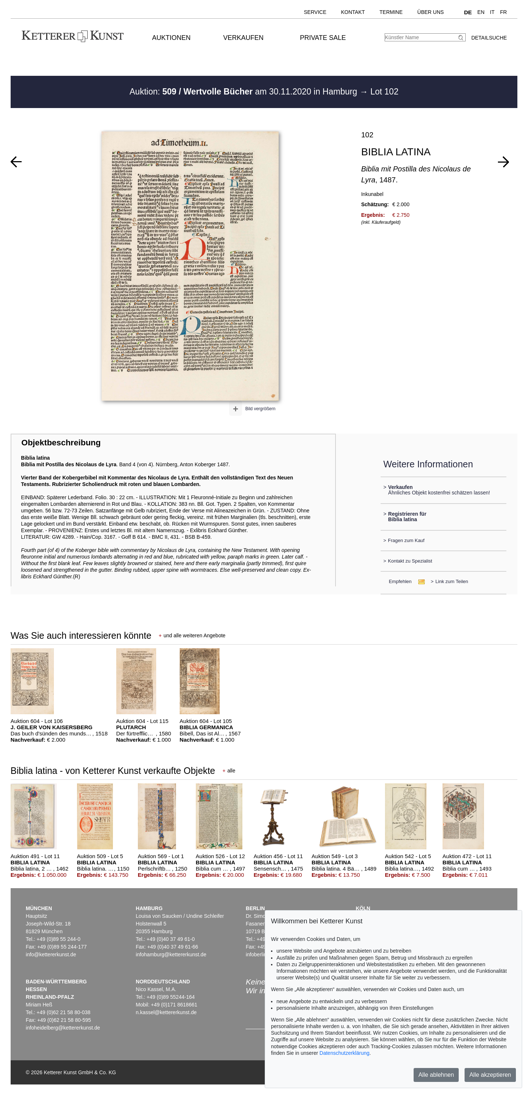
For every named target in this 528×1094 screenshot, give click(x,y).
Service (315, 12)
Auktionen (171, 37)
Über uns (430, 12)
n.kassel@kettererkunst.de (166, 1012)
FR (503, 12)
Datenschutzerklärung (344, 1053)
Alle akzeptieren (490, 1075)
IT (492, 12)
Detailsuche (489, 38)
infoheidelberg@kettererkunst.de (63, 1028)
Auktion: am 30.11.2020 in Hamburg (244, 91)
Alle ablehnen (436, 1075)
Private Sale (323, 37)
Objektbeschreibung (60, 442)
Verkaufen (243, 37)
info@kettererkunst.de (51, 954)
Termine (391, 12)
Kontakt (353, 12)
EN (480, 12)
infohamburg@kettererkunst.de (171, 954)
